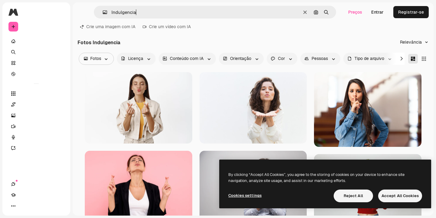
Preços (355, 12)
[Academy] (24, 206)
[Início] (36, 41)
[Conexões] (13, 206)
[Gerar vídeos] (36, 126)
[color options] (282, 59)
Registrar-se (411, 12)
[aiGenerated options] (187, 59)
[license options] (136, 59)
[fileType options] (370, 59)
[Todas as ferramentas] (36, 93)
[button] (102, 12)
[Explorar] (36, 74)
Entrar (377, 12)
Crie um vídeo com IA (167, 26)
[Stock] (36, 63)
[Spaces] (36, 104)
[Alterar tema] (35, 206)
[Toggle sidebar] (59, 12)
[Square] (424, 59)
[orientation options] (241, 59)
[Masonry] (413, 59)
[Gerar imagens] (36, 115)
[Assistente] (36, 148)
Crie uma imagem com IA (107, 26)
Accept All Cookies (400, 195)
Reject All (353, 195)
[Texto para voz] (36, 137)
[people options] (320, 59)
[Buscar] (36, 52)
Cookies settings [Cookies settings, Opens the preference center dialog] (245, 195)
